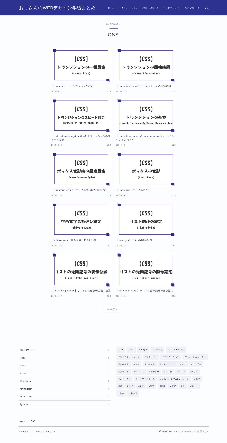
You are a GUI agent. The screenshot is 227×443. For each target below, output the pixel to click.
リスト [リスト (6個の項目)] (182, 372)
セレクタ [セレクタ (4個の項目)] (124, 365)
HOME (22, 428)
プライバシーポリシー (47, 438)
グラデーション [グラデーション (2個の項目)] (171, 357)
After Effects (150, 8)
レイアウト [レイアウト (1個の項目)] (125, 380)
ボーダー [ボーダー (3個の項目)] (154, 372)
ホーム (111, 8)
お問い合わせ (192, 8)
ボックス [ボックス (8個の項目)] (139, 372)
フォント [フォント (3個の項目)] (124, 372)
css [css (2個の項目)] (122, 349)
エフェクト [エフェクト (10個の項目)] (152, 357)
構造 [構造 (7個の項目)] (141, 388)
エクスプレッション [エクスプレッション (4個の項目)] (130, 357)
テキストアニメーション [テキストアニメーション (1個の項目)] (173, 365)
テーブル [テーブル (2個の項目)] (196, 365)
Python (24, 410)
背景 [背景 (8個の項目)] (174, 388)
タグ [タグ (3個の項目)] (137, 365)
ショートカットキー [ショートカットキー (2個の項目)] (196, 357)
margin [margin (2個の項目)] (144, 349)
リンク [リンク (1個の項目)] (195, 372)
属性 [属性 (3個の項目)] (198, 380)
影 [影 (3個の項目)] (121, 388)
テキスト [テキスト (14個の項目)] (150, 365)
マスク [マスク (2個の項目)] (169, 372)
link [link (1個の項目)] (132, 349)
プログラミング (171, 8)
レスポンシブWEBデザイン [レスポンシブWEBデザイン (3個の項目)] (175, 380)
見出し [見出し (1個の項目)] (194, 388)
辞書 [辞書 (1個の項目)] (122, 395)
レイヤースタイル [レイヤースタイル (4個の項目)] (146, 380)
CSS (134, 8)
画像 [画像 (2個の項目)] (163, 388)
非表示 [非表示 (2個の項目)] (134, 395)
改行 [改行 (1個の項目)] (130, 388)
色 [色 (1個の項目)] (184, 388)
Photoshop (26, 402)
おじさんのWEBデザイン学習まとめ (48, 8)
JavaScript (26, 393)
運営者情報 (24, 438)
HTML (123, 8)
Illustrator (25, 384)
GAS (22, 368)
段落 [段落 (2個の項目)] (152, 388)
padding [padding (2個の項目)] (158, 349)
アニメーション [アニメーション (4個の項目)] (176, 349)
